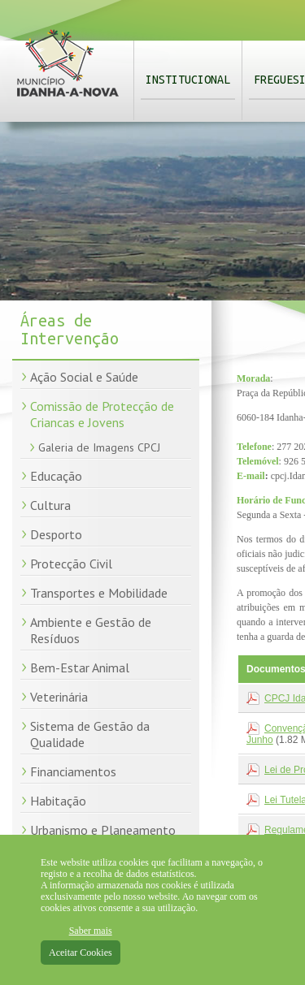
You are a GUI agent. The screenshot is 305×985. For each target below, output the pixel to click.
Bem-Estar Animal (79, 667)
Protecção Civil (71, 563)
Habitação (58, 801)
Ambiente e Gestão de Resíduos (90, 630)
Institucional (188, 79)
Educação (56, 476)
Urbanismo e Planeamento (103, 830)
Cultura (50, 505)
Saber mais (90, 930)
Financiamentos (73, 771)
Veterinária (59, 697)
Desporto (56, 534)
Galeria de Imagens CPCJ (99, 447)
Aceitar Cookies (80, 952)
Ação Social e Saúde (84, 377)
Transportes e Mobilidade (99, 593)
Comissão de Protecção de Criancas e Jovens (102, 414)
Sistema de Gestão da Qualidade (90, 734)
